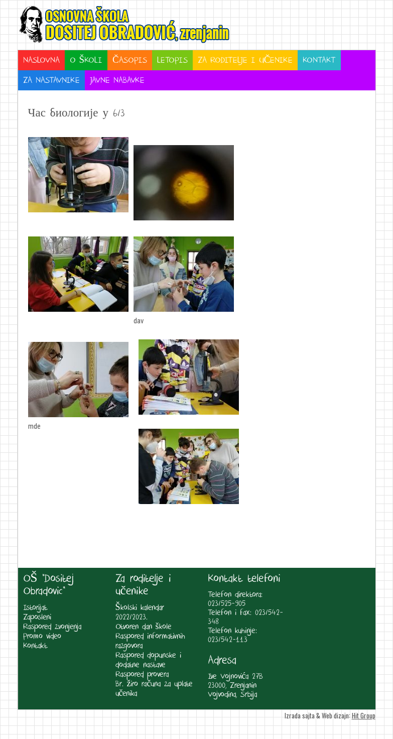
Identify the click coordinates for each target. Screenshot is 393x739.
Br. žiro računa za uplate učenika (154, 688)
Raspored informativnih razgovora (150, 641)
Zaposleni (37, 617)
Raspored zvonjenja (52, 627)
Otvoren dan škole (143, 627)
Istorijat (35, 607)
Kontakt (35, 646)
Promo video (42, 636)
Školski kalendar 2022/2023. (139, 612)
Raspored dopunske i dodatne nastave (148, 660)
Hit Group (363, 715)
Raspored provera (142, 674)
